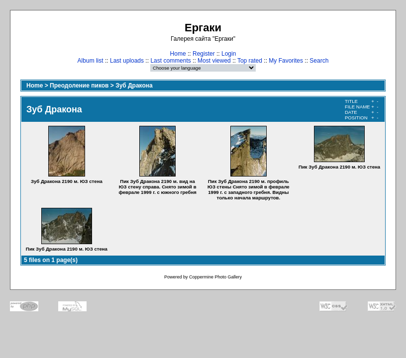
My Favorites (286, 60)
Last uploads (127, 60)
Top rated (249, 60)
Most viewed (214, 60)
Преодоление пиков (79, 85)
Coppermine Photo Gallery (215, 276)
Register (204, 53)
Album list (90, 60)
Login (228, 53)
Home (178, 53)
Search (318, 60)
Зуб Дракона (134, 85)
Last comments (170, 60)
